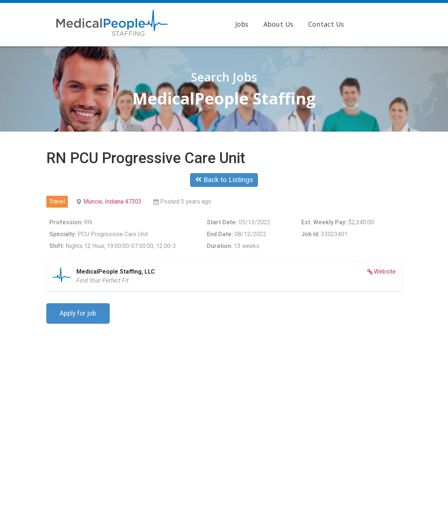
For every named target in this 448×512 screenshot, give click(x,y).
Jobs (242, 24)
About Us (278, 24)
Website (385, 271)
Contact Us (326, 24)
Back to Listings (224, 179)
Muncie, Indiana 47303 (112, 201)
